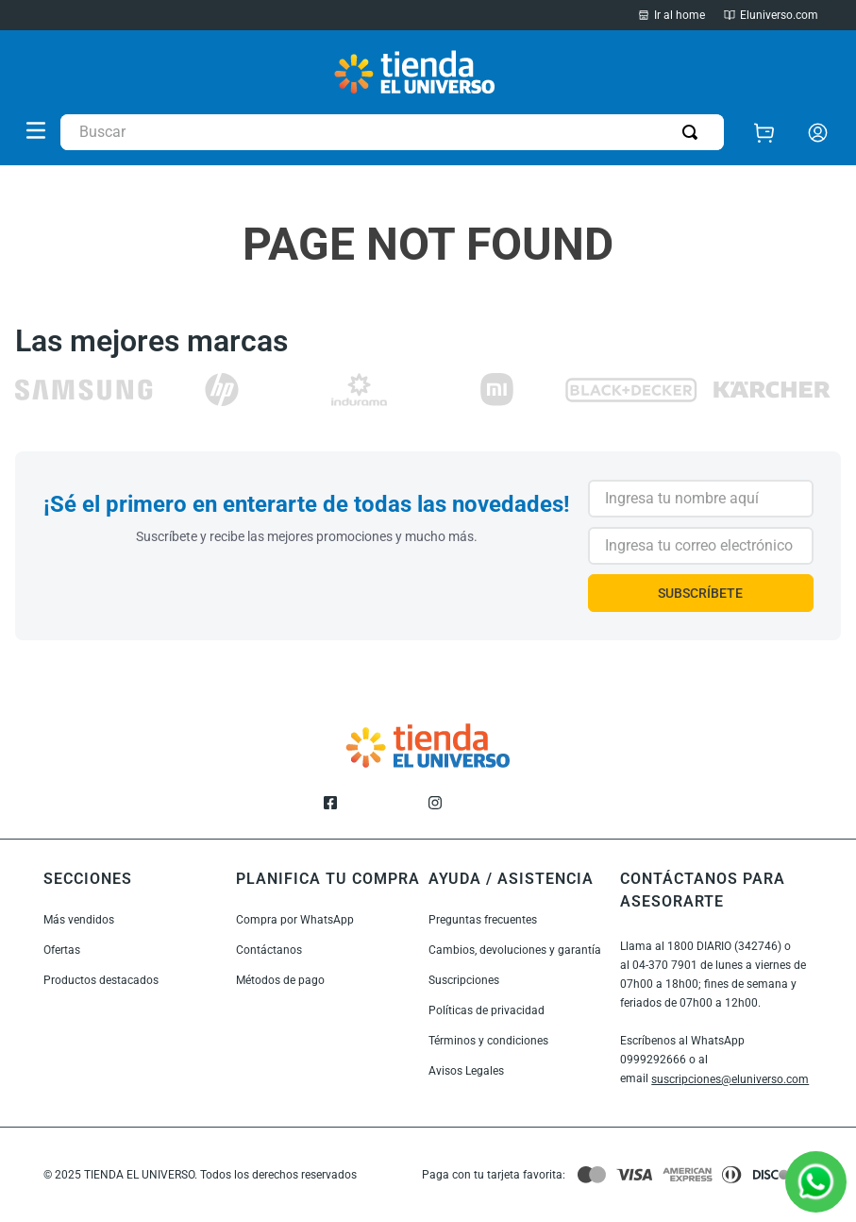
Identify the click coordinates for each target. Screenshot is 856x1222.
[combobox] (392, 132)
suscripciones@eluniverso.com (730, 1079)
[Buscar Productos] (693, 132)
